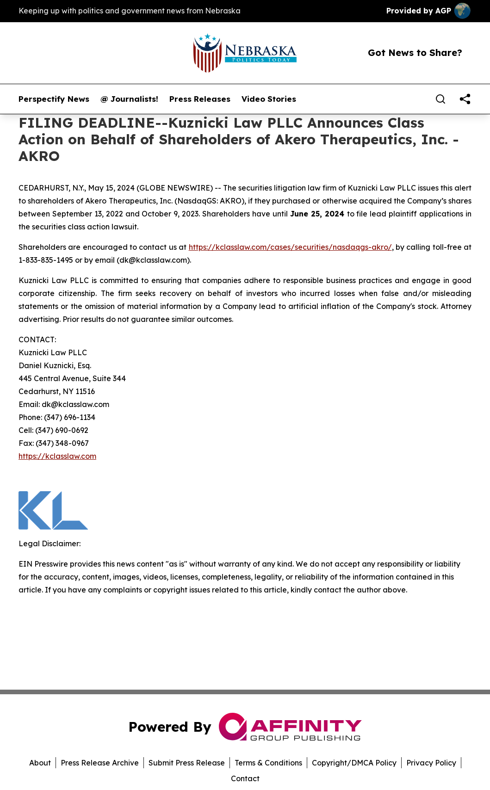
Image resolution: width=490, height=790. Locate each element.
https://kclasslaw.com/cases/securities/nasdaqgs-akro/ (290, 247)
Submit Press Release (187, 762)
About (40, 762)
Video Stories (269, 99)
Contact (245, 778)
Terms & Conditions (268, 762)
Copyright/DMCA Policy (354, 762)
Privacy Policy (431, 762)
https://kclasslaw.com (57, 456)
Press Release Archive (100, 762)
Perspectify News (54, 99)
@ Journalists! (129, 99)
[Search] (440, 99)
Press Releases (199, 99)
